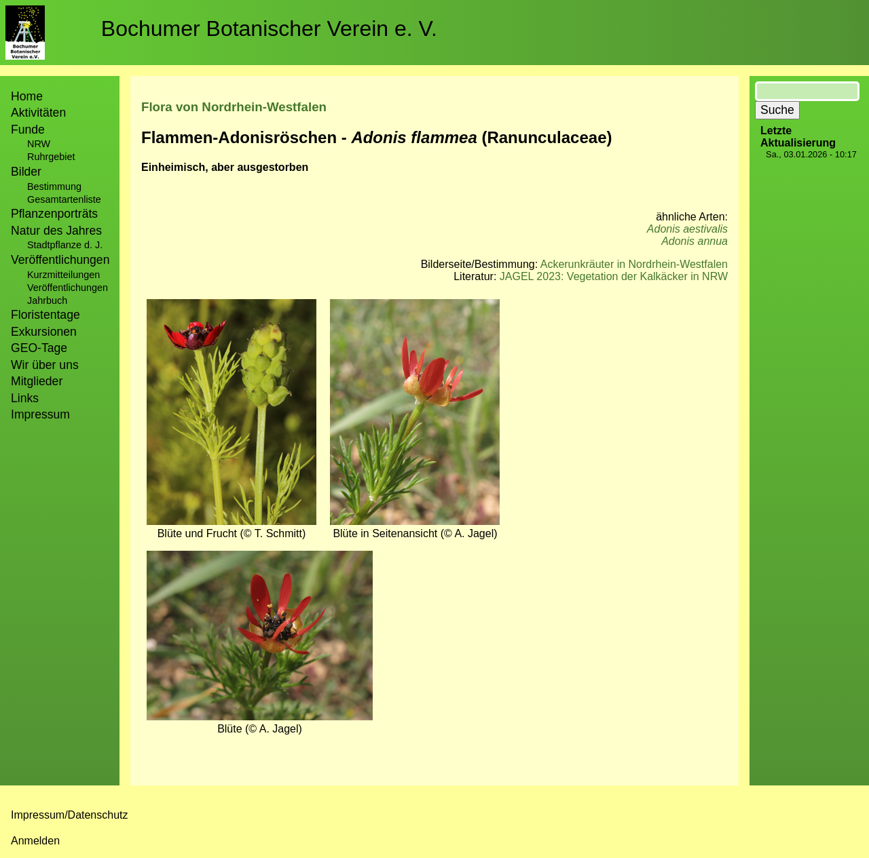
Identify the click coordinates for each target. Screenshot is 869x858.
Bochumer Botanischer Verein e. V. (269, 28)
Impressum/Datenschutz (69, 815)
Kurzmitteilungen (63, 274)
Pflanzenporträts (54, 213)
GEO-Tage (39, 348)
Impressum (40, 414)
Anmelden (35, 840)
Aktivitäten (38, 112)
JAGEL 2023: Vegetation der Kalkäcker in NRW (614, 276)
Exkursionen (44, 331)
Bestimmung (54, 186)
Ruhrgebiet (51, 156)
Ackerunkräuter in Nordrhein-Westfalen (634, 264)
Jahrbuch (47, 300)
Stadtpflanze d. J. (65, 244)
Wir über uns (45, 365)
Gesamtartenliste (64, 199)
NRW (38, 143)
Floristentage (45, 314)
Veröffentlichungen (67, 287)
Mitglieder (36, 381)
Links (25, 398)
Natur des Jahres (56, 230)
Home (27, 96)
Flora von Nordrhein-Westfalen (234, 107)
